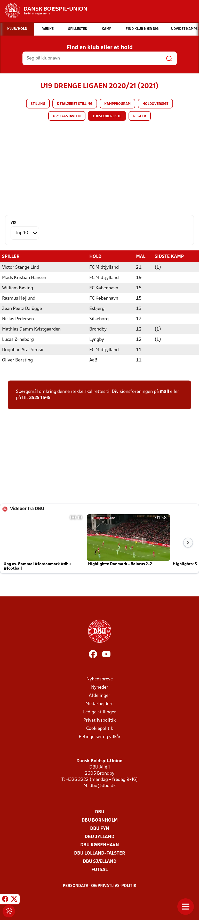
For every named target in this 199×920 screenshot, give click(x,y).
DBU (99, 812)
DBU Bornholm (100, 820)
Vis (13, 222)
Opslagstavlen (67, 116)
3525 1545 (40, 397)
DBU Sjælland (99, 861)
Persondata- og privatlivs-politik (100, 886)
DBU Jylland (99, 836)
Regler (139, 116)
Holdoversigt (155, 104)
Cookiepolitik (99, 728)
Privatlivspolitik (99, 720)
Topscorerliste (107, 116)
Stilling (38, 104)
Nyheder (99, 687)
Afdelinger (99, 695)
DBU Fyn (99, 828)
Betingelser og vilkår (100, 737)
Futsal (99, 869)
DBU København (99, 845)
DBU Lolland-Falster (99, 853)
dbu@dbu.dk (103, 785)
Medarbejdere (99, 704)
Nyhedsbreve (99, 679)
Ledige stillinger (99, 712)
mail (164, 391)
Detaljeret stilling (74, 104)
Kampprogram (117, 104)
